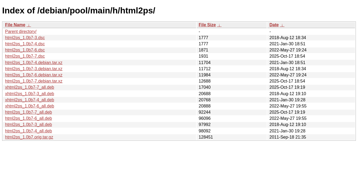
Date (274, 25)
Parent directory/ (20, 31)
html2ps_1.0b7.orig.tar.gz (29, 137)
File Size (207, 25)
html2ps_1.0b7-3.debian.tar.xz (33, 68)
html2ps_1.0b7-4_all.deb (28, 131)
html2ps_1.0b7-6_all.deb (28, 118)
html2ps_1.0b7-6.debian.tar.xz (33, 75)
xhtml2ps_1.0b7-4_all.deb (29, 100)
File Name (15, 25)
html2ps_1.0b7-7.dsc (25, 56)
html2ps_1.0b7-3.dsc (25, 37)
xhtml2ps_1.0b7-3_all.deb (29, 93)
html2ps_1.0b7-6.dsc (25, 50)
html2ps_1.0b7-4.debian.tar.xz (33, 62)
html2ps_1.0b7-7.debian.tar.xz (33, 81)
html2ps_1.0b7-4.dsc (25, 44)
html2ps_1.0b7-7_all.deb (28, 112)
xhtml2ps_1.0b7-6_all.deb (29, 106)
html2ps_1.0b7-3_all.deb (28, 124)
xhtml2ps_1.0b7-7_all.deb (29, 87)
